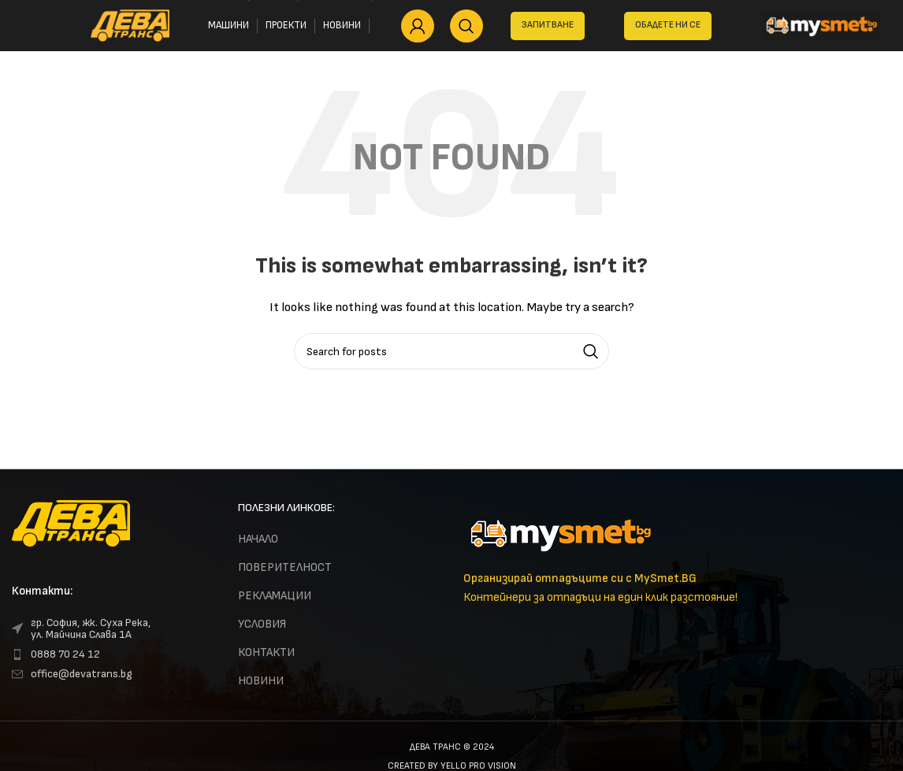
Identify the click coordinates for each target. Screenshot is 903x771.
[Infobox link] (677, 553)
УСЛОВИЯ (262, 624)
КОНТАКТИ (266, 652)
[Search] (466, 26)
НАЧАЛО (258, 539)
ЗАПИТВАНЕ (548, 25)
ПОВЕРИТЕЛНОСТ (285, 567)
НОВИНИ (261, 680)
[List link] (113, 628)
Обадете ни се (667, 25)
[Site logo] (130, 24)
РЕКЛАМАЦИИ (274, 595)
